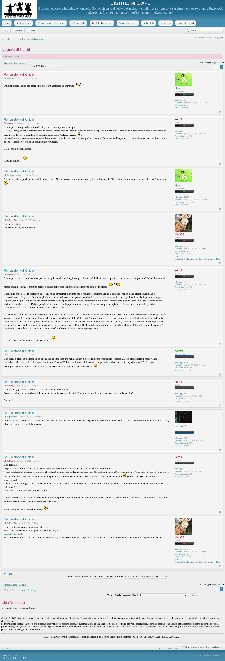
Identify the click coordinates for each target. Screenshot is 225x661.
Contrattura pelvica (127, 23)
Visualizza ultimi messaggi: (89, 576)
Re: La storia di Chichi (19, 74)
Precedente (8, 573)
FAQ (5, 31)
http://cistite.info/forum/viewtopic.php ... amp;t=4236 (197, 259)
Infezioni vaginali (185, 23)
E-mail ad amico (202, 37)
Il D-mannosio (78, 23)
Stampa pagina (216, 37)
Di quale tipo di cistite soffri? (51, 23)
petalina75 (13, 416)
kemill (12, 123)
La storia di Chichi (16, 50)
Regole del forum (11, 56)
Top (220, 112)
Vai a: (109, 595)
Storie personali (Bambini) (30, 39)
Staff (161, 648)
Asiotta (12, 355)
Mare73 (12, 220)
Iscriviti (18, 31)
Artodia (218, 655)
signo (11, 78)
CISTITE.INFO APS (130, 3)
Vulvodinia (148, 23)
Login (32, 31)
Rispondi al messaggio (14, 62)
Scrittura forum (23, 23)
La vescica (165, 23)
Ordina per (127, 576)
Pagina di (217, 62)
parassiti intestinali (13, 533)
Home (6, 23)
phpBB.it (24, 658)
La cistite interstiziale (101, 23)
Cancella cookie (173, 648)
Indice (8, 39)
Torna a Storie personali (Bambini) (20, 590)
